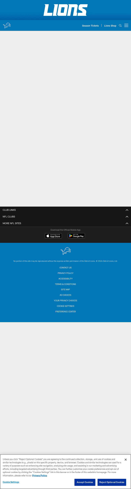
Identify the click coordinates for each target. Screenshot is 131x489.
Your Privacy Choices (65, 300)
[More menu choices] (126, 25)
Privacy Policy (65, 273)
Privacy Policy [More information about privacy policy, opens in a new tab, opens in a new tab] (39, 475)
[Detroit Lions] (65, 251)
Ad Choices (65, 295)
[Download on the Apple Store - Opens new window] (53, 236)
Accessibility (66, 278)
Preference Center (65, 311)
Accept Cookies (85, 482)
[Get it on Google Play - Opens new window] (76, 237)
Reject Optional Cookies (111, 482)
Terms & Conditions (65, 284)
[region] (65, 471)
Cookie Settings (65, 306)
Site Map (65, 289)
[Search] (120, 25)
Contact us (66, 267)
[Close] (125, 459)
